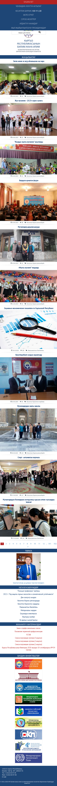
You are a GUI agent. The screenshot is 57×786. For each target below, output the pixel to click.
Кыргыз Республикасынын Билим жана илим (28, 44)
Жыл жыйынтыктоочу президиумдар (28, 28)
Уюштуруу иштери (28, 617)
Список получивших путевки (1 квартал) (28, 644)
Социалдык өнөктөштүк (28, 614)
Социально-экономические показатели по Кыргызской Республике (28, 308)
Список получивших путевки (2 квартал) (28, 641)
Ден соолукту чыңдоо (28, 597)
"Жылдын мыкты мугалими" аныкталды (28, 142)
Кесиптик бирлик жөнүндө (28, 11)
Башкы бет (28, 2)
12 (44, 544)
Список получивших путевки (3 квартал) (28, 638)
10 (35, 544)
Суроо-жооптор (28, 19)
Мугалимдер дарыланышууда (29, 227)
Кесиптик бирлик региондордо (28, 601)
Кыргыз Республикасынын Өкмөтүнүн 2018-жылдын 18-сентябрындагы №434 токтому (28, 649)
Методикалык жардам (28, 610)
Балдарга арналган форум (28, 181)
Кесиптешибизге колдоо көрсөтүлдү (28, 355)
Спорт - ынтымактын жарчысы (29, 458)
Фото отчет (28, 15)
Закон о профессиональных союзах (28, 628)
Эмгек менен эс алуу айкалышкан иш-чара (28, 61)
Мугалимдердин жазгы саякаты (28, 406)
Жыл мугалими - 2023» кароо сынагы (29, 101)
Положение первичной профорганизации (28, 632)
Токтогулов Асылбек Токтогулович (28, 583)
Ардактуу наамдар (28, 24)
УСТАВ (28, 635)
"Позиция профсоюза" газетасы (28, 591)
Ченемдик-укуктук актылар (28, 6)
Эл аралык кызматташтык (28, 620)
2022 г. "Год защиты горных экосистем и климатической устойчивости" (28, 594)
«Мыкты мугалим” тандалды (29, 268)
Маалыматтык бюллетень (29, 607)
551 (49, 544)
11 (39, 544)
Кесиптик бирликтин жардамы (28, 604)
